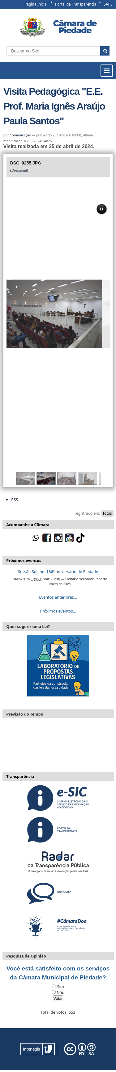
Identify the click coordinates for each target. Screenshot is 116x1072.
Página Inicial (36, 4)
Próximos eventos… (58, 611)
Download (19, 170)
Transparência (20, 776)
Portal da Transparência (75, 4)
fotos (107, 513)
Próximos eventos (23, 560)
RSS (14, 499)
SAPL (108, 4)
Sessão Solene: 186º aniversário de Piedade (58, 571)
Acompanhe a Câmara (27, 524)
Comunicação (20, 135)
